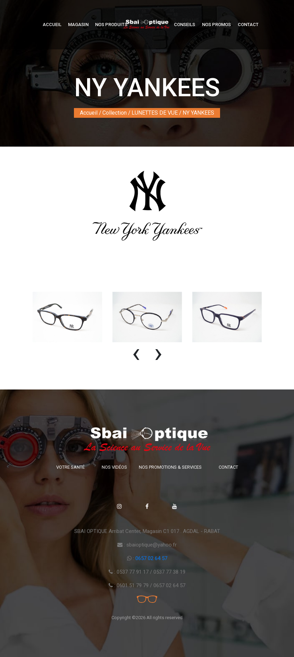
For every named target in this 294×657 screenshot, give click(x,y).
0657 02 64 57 (151, 558)
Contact (248, 24)
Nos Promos (216, 24)
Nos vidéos (114, 467)
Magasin (78, 24)
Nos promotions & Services (170, 467)
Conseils (184, 24)
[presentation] (136, 355)
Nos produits (111, 24)
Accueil (52, 24)
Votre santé (70, 467)
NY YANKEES (198, 112)
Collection (114, 112)
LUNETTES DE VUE (155, 112)
